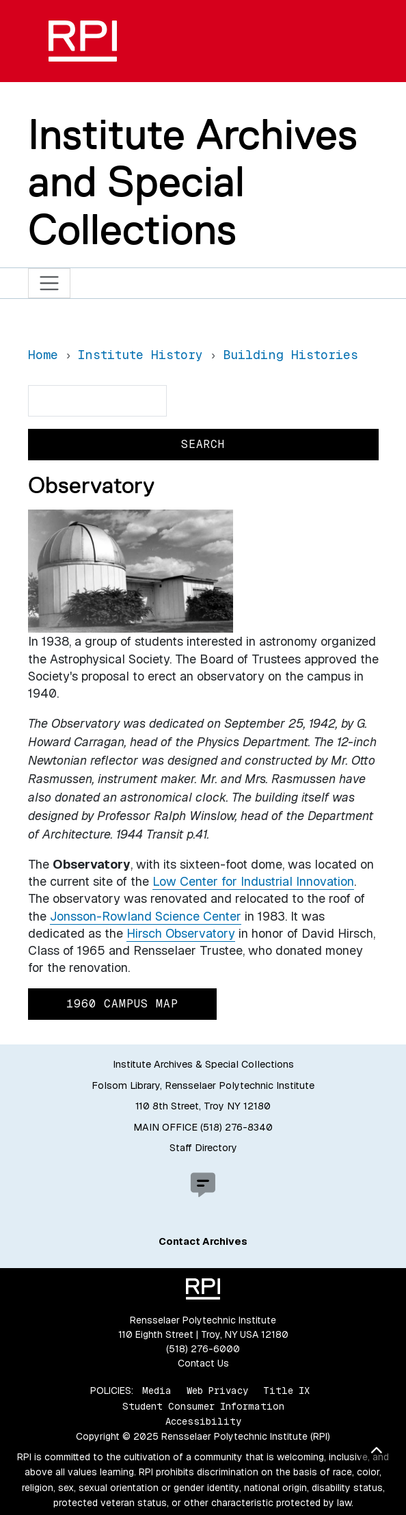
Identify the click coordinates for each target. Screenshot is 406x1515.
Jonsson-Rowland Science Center (145, 916)
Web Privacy (217, 1390)
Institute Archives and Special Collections (192, 181)
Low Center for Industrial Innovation (253, 881)
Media (157, 1390)
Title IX (286, 1390)
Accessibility (203, 1421)
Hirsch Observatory (180, 933)
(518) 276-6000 (203, 1349)
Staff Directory (203, 1148)
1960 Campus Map (122, 1004)
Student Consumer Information (203, 1406)
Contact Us (203, 1363)
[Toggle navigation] (49, 283)
